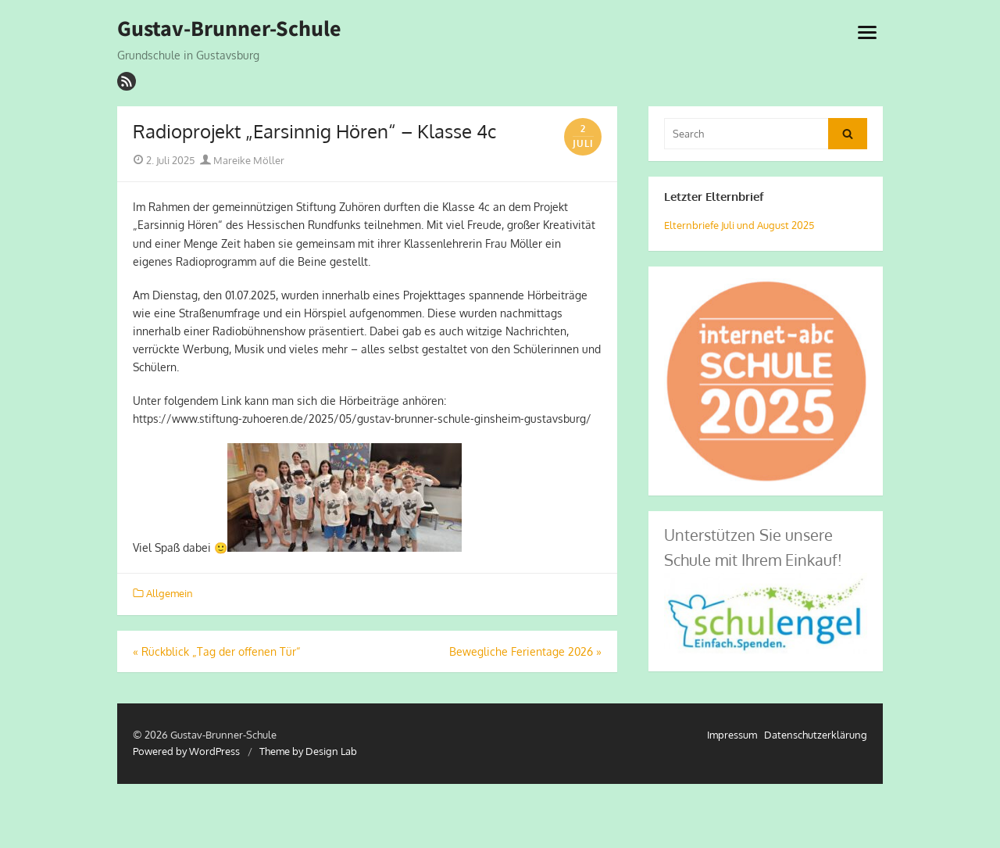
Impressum (732, 734)
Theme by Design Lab (308, 751)
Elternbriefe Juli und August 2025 (739, 225)
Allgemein (169, 593)
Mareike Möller (242, 160)
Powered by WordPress (186, 751)
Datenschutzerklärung (815, 734)
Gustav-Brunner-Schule (229, 29)
